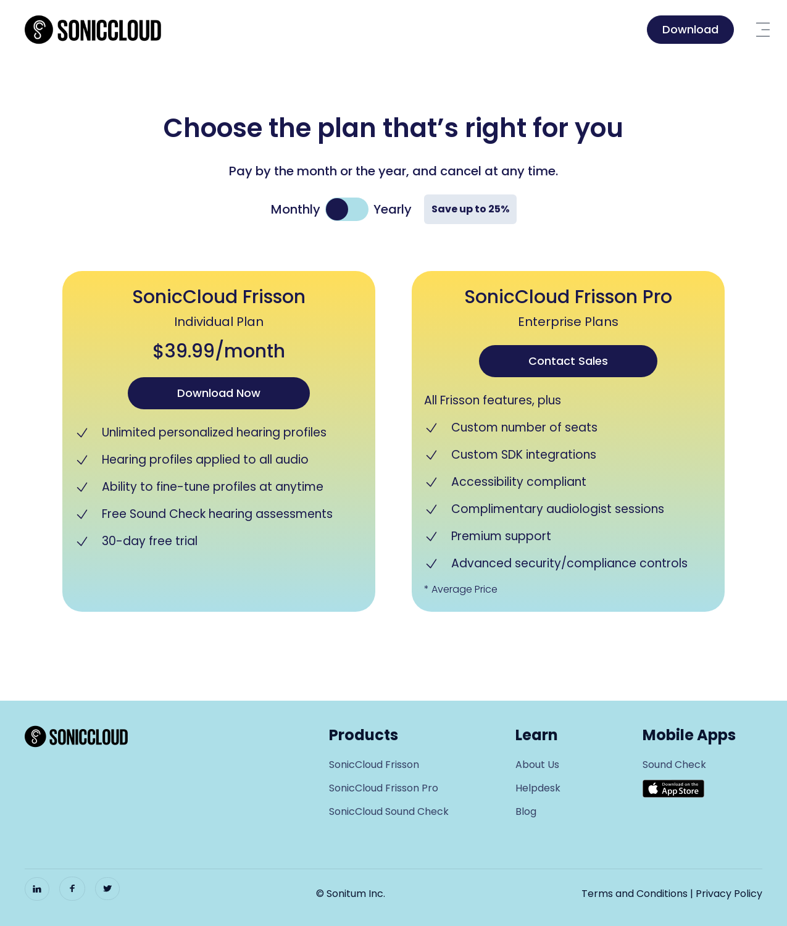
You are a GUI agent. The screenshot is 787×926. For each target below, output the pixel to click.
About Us (537, 764)
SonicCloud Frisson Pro (383, 788)
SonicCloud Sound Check (389, 811)
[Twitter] (107, 888)
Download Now (218, 393)
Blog (525, 811)
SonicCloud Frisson (374, 764)
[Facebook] (72, 889)
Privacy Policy (729, 893)
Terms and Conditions (634, 893)
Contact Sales (568, 361)
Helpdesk (537, 788)
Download (690, 29)
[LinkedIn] (37, 889)
